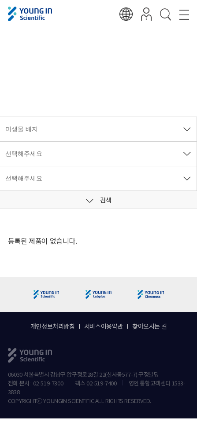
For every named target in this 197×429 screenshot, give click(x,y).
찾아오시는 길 (149, 326)
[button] (187, 294)
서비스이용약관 (103, 326)
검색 (99, 199)
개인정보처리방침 (52, 326)
